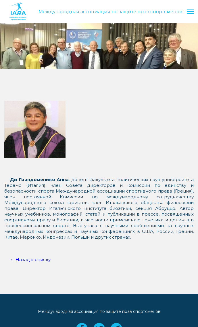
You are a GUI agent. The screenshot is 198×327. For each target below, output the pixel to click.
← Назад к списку (30, 259)
